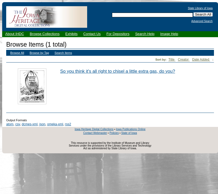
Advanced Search (202, 21)
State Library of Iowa (200, 8)
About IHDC (14, 34)
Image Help (169, 34)
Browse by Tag (39, 52)
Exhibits (71, 34)
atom (9, 124)
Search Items (63, 52)
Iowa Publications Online (131, 129)
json (42, 124)
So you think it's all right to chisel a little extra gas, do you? (117, 71)
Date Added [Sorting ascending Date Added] (201, 59)
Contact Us (92, 34)
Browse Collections (45, 34)
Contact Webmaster (95, 132)
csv (17, 124)
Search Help (145, 34)
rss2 (68, 124)
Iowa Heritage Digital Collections (94, 129)
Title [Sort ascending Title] (171, 59)
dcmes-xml (30, 124)
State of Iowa (129, 132)
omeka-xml (55, 124)
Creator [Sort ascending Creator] (184, 59)
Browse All (17, 52)
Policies (114, 132)
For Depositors (117, 34)
